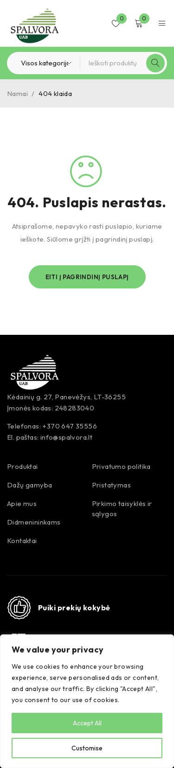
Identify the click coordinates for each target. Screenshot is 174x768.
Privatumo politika (121, 466)
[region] (87, 701)
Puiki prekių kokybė (74, 607)
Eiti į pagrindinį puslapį (87, 277)
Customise (87, 748)
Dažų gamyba (29, 484)
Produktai (22, 466)
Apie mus (22, 503)
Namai (17, 93)
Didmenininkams (34, 522)
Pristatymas (111, 484)
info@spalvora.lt (66, 437)
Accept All (87, 723)
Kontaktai (22, 540)
